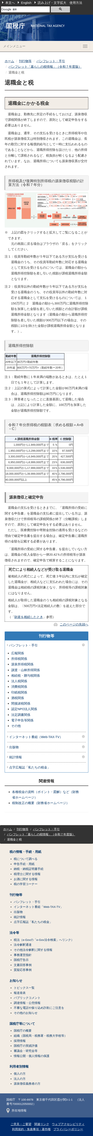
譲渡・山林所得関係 (25, 670)
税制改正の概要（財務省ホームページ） (40, 803)
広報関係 (17, 653)
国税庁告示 (21, 960)
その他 (16, 726)
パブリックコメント (27, 997)
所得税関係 (19, 658)
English (26, 2)
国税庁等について (22, 1023)
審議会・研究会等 (25, 1050)
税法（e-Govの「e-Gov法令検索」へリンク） (44, 939)
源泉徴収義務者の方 (27, 1083)
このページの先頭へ (74, 624)
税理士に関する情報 (27, 874)
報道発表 (20, 993)
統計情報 (15, 757)
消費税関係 (19, 686)
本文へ (10, 2)
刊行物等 (25, 61)
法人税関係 (19, 681)
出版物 (14, 747)
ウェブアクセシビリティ (68, 1124)
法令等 (14, 932)
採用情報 (20, 1040)
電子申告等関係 (22, 720)
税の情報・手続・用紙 (25, 851)
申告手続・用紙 (24, 864)
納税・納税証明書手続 (28, 869)
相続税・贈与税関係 (25, 675)
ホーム (9, 61)
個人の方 (20, 1073)
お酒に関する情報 (25, 879)
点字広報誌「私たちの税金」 (29, 767)
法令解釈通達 (23, 944)
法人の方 (20, 1078)
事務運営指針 (23, 955)
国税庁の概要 (23, 1030)
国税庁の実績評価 (25, 1045)
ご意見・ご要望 (21, 1124)
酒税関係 (17, 698)
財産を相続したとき (28, 617)
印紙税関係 (19, 692)
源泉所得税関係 (22, 664)
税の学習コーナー (25, 884)
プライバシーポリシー (68, 1129)
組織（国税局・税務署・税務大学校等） (40, 1035)
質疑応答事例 (23, 970)
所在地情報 (16, 1110)
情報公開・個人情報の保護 (31, 1056)
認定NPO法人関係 (24, 709)
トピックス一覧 (24, 987)
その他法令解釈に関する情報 (33, 949)
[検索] (25, 9)
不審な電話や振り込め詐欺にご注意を (39, 1007)
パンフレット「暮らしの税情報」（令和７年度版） (45, 66)
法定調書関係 (20, 714)
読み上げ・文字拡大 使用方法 (60, 2)
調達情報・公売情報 (27, 1003)
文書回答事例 (23, 965)
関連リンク (41, 1124)
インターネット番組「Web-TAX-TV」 (38, 906)
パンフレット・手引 (50, 61)
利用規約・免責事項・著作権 (31, 1129)
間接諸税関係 (20, 703)
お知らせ (16, 980)
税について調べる (25, 859)
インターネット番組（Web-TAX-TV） (36, 737)
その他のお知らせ (25, 1013)
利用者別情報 (19, 1066)
